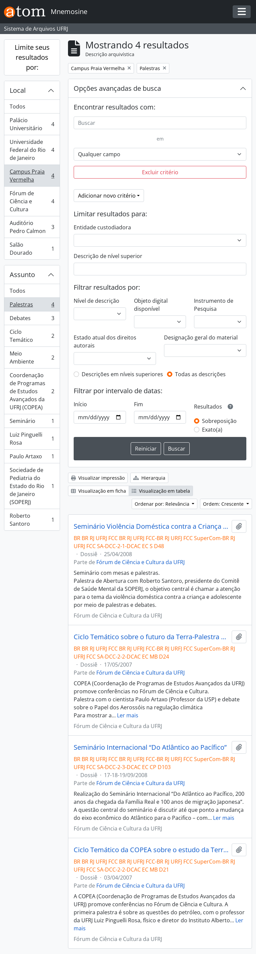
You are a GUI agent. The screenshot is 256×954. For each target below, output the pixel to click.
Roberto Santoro (31, 519)
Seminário (31, 422)
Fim (138, 404)
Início (80, 404)
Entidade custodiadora (102, 227)
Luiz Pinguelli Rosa (31, 438)
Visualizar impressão (98, 478)
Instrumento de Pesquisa (213, 304)
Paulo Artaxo (31, 457)
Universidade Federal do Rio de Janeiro (31, 150)
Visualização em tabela (161, 491)
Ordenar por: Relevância (163, 504)
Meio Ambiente (31, 357)
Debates (31, 319)
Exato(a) (212, 429)
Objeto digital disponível (151, 304)
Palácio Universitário (31, 124)
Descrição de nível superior (108, 256)
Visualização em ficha (98, 491)
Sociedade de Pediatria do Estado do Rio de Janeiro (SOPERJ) (31, 486)
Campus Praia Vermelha (31, 175)
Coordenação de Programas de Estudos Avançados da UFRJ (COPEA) (31, 391)
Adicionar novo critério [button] (107, 195)
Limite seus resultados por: (32, 57)
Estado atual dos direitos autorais (105, 341)
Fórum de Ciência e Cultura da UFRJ (140, 562)
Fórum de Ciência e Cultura (31, 201)
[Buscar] (160, 122)
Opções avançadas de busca (117, 88)
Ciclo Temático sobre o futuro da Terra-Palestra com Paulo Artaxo (151, 637)
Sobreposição (219, 421)
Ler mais (127, 715)
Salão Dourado (31, 248)
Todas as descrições (200, 374)
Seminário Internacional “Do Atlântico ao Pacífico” (150, 747)
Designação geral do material (201, 337)
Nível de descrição (96, 300)
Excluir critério (160, 172)
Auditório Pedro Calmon (31, 227)
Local (18, 90)
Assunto (22, 274)
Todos (17, 106)
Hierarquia (149, 478)
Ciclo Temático (31, 335)
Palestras (31, 305)
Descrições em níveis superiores (122, 374)
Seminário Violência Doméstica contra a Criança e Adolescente (151, 526)
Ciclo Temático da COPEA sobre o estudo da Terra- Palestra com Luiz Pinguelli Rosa (151, 850)
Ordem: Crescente (224, 504)
